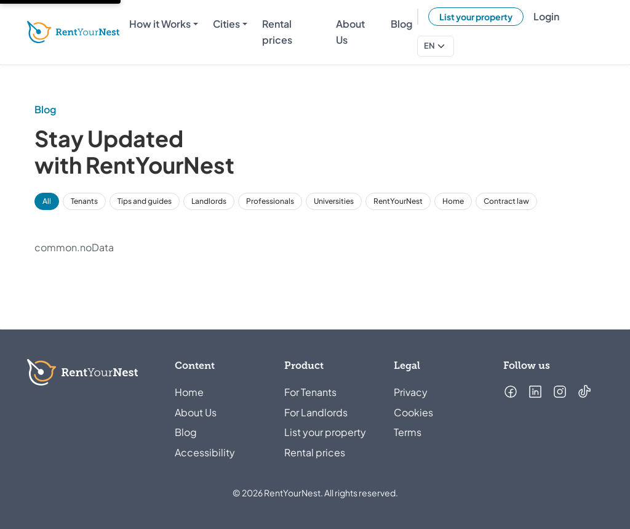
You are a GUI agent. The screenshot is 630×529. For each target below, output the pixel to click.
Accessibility (205, 452)
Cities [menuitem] (226, 23)
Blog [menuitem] (401, 23)
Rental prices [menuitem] (277, 31)
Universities (334, 201)
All (46, 201)
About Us (196, 412)
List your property (475, 16)
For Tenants (310, 392)
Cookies (413, 412)
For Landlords (316, 412)
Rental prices (314, 452)
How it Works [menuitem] (160, 23)
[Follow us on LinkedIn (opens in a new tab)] (535, 391)
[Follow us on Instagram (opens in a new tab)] (559, 391)
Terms (407, 432)
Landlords (208, 201)
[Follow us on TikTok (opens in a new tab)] (584, 391)
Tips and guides (145, 201)
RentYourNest (398, 201)
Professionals (270, 201)
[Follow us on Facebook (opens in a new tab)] (510, 391)
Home (453, 201)
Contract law (506, 201)
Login (546, 16)
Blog (186, 432)
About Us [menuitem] (350, 31)
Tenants (84, 201)
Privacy (411, 392)
